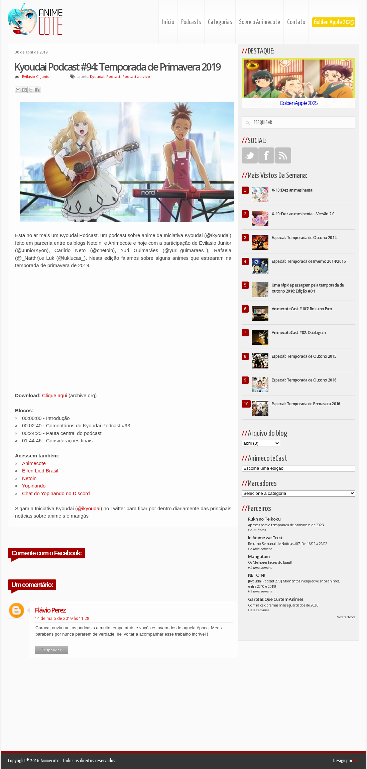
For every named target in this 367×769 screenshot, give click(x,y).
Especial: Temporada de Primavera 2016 (306, 404)
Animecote (34, 463)
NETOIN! (256, 575)
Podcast (113, 76)
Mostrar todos (346, 617)
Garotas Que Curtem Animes (275, 599)
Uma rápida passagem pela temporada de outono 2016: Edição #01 (308, 288)
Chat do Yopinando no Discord (56, 493)
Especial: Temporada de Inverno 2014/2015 (309, 261)
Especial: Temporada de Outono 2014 (304, 237)
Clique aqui (54, 395)
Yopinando (33, 485)
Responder (51, 649)
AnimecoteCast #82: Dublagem (299, 332)
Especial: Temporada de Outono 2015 (304, 356)
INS (356, 760)
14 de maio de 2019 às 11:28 (62, 618)
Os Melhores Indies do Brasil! (270, 562)
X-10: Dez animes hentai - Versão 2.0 (303, 214)
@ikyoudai (88, 508)
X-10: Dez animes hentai (292, 190)
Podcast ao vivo (136, 76)
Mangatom (259, 556)
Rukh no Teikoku (264, 519)
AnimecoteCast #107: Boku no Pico (302, 309)
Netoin (29, 478)
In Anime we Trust (265, 538)
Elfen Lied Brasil (40, 470)
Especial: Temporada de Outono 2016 (304, 380)
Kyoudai (97, 76)
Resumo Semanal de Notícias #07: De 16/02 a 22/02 (287, 543)
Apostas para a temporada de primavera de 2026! (286, 525)
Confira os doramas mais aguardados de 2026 (283, 605)
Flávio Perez (50, 610)
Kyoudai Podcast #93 (106, 425)
